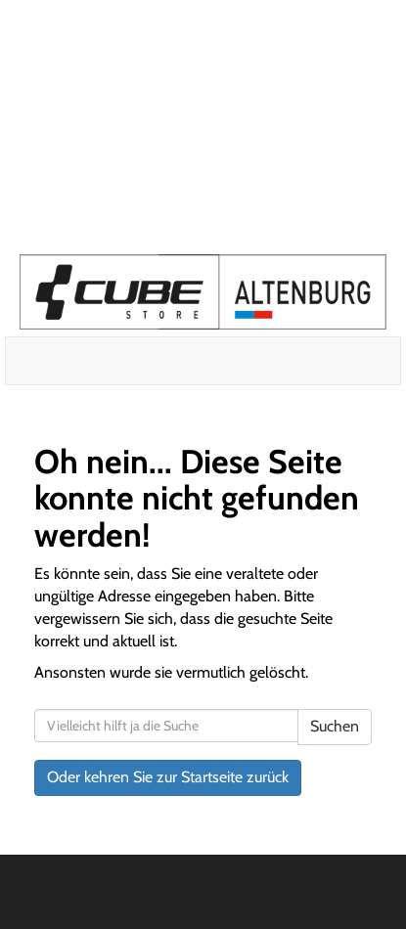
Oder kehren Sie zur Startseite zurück (168, 777)
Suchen (334, 726)
